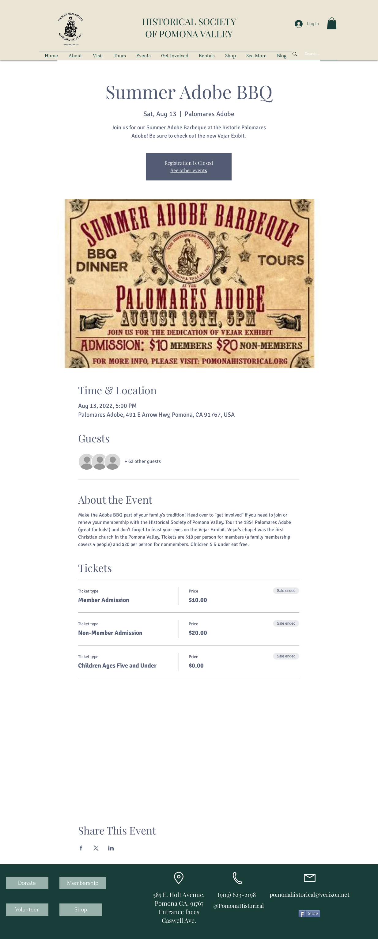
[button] (332, 23)
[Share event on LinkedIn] (111, 848)
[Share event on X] (96, 848)
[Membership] (82, 883)
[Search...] (312, 54)
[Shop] (80, 909)
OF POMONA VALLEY (189, 34)
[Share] (309, 913)
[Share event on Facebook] (81, 848)
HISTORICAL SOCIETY (189, 21)
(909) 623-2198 (237, 894)
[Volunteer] (27, 909)
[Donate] (27, 883)
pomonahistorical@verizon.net (310, 894)
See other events (189, 170)
